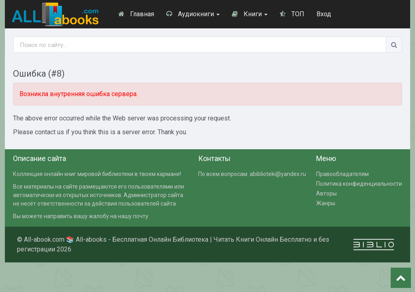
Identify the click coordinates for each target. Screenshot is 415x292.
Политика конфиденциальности (359, 183)
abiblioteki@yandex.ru (278, 174)
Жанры (325, 203)
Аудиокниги (193, 14)
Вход (324, 14)
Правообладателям (342, 174)
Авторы (326, 193)
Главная (136, 14)
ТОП (292, 14)
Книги (249, 14)
